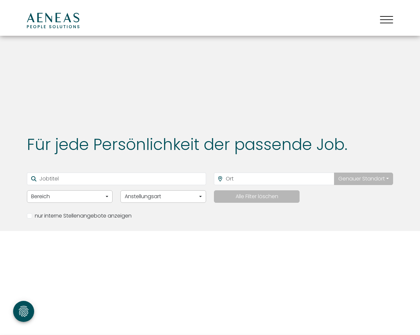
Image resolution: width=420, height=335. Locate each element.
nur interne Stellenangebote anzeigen (83, 216)
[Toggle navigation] (384, 20)
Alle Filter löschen (257, 196)
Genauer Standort (361, 178)
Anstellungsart (143, 196)
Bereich (40, 196)
